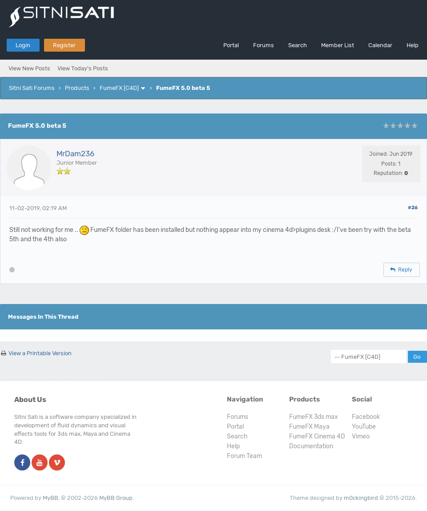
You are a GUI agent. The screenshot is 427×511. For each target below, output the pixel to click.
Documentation (311, 446)
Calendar (380, 45)
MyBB (50, 498)
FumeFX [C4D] (119, 88)
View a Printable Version (40, 353)
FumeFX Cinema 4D (317, 436)
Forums (263, 45)
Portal (231, 45)
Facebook (366, 417)
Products (77, 88)
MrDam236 (75, 153)
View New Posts (29, 68)
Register (64, 45)
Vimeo (361, 436)
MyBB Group (116, 498)
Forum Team (244, 456)
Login (23, 45)
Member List (337, 45)
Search (297, 45)
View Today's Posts (82, 68)
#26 (413, 208)
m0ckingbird (361, 498)
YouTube (364, 426)
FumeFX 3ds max (313, 417)
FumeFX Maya (309, 426)
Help (413, 45)
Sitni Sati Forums (32, 88)
